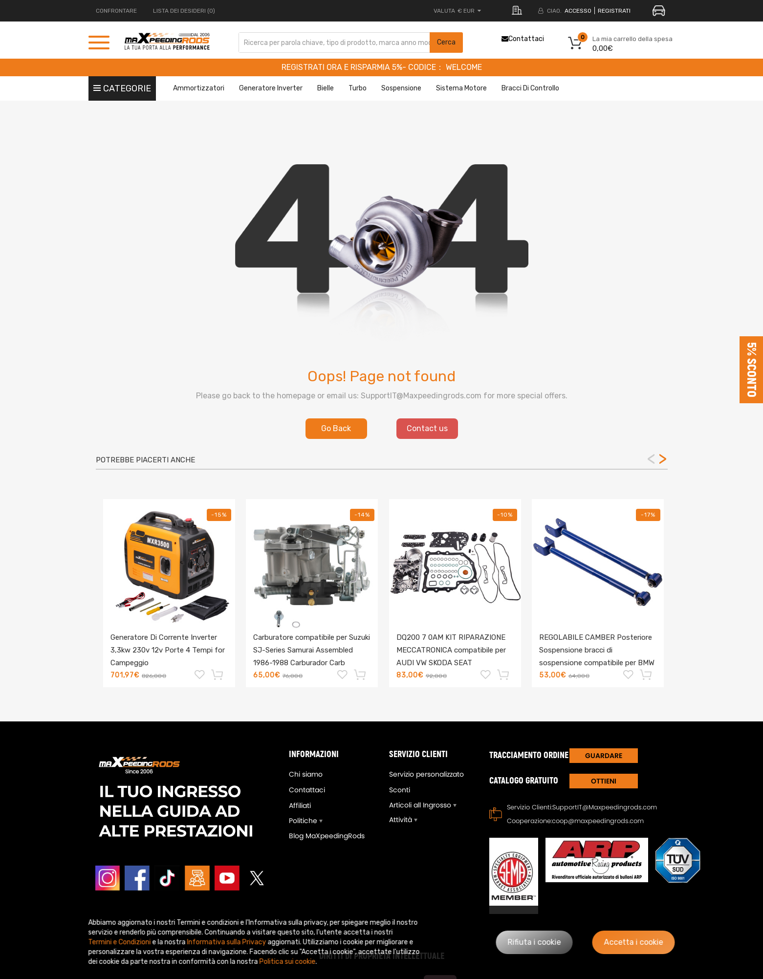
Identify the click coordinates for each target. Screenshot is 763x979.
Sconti (399, 790)
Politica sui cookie (288, 961)
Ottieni (603, 781)
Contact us (427, 428)
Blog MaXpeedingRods (327, 836)
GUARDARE (603, 756)
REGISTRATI (614, 10)
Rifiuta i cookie (534, 942)
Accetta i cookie (633, 942)
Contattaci (522, 39)
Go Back (336, 428)
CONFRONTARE (116, 10)
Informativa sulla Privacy (226, 942)
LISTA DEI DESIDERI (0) (184, 10)
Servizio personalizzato (426, 774)
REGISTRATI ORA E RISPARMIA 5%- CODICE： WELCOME (382, 67)
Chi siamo (306, 774)
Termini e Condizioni (119, 942)
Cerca (446, 42)
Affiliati (300, 805)
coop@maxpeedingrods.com (598, 821)
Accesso (578, 10)
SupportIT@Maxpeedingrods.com (604, 807)
